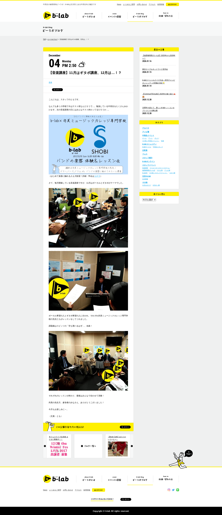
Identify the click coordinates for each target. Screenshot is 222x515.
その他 (144, 182)
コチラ (97, 176)
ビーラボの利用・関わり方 (166, 16)
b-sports (144, 173)
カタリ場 (172, 173)
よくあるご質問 (129, 4)
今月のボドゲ (146, 185)
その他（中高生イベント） (150, 141)
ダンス (156, 138)
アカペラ (145, 128)
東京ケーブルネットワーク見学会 (155, 69)
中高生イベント (148, 135)
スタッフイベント (149, 165)
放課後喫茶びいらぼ (148, 170)
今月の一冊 (156, 185)
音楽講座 (145, 168)
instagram (169, 490)
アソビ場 (145, 132)
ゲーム (144, 138)
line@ (177, 490)
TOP (44, 39)
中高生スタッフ (158, 147)
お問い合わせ (142, 4)
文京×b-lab (146, 176)
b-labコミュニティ (149, 144)
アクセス (152, 4)
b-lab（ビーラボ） (56, 15)
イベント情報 (114, 16)
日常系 (144, 150)
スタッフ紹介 (147, 158)
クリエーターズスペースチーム (160, 168)
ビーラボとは (89, 16)
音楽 (50, 82)
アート (150, 138)
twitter (173, 490)
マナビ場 (160, 170)
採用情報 (160, 4)
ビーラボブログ (140, 16)
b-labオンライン (148, 161)
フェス (144, 154)
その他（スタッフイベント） (158, 173)
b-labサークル (146, 147)
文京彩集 (145, 179)
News (119, 4)
